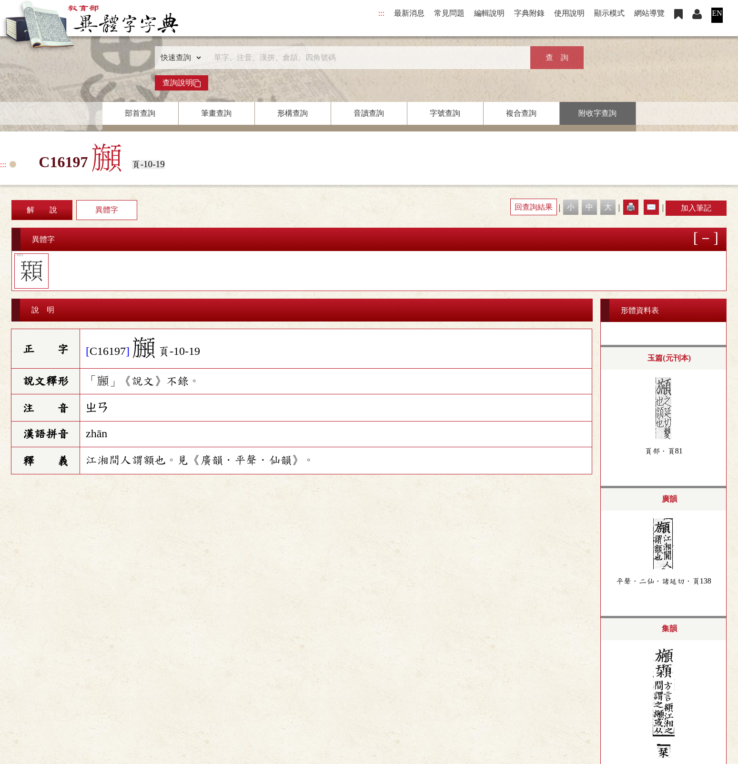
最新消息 (409, 13)
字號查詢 (445, 113)
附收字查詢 (597, 113)
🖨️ (631, 207)
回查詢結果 (534, 207)
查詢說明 (181, 83)
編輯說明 (489, 13)
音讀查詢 (369, 113)
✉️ (651, 207)
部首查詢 (140, 113)
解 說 (42, 210)
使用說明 (569, 13)
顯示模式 (609, 13)
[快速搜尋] (365, 57)
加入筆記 (696, 208)
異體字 (106, 210)
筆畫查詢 (216, 113)
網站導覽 (649, 13)
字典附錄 (529, 13)
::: (381, 13)
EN (717, 13)
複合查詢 (521, 113)
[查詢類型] (178, 57)
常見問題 (449, 13)
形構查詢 (292, 113)
